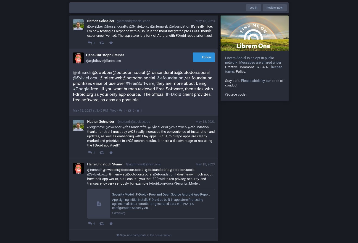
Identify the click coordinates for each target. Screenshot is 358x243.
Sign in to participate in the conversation (143, 235)
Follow (203, 57)
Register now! (274, 7)
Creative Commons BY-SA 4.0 (247, 67)
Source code (235, 94)
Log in (253, 7)
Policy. (241, 72)
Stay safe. (232, 81)
